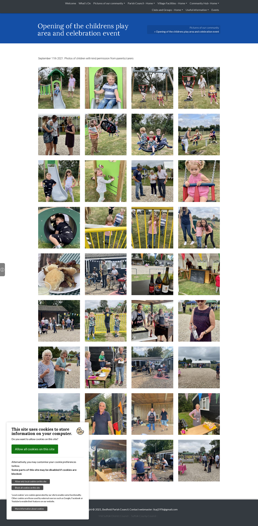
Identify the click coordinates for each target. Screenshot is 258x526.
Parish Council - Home (140, 3)
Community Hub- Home (203, 3)
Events (215, 9)
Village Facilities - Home (171, 3)
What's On (85, 3)
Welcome (70, 3)
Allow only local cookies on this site (30, 481)
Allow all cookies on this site (35, 449)
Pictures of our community (108, 3)
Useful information (196, 9)
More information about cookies (29, 508)
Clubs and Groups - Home (166, 9)
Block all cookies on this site (27, 487)
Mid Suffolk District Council (113, 515)
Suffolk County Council (143, 515)
